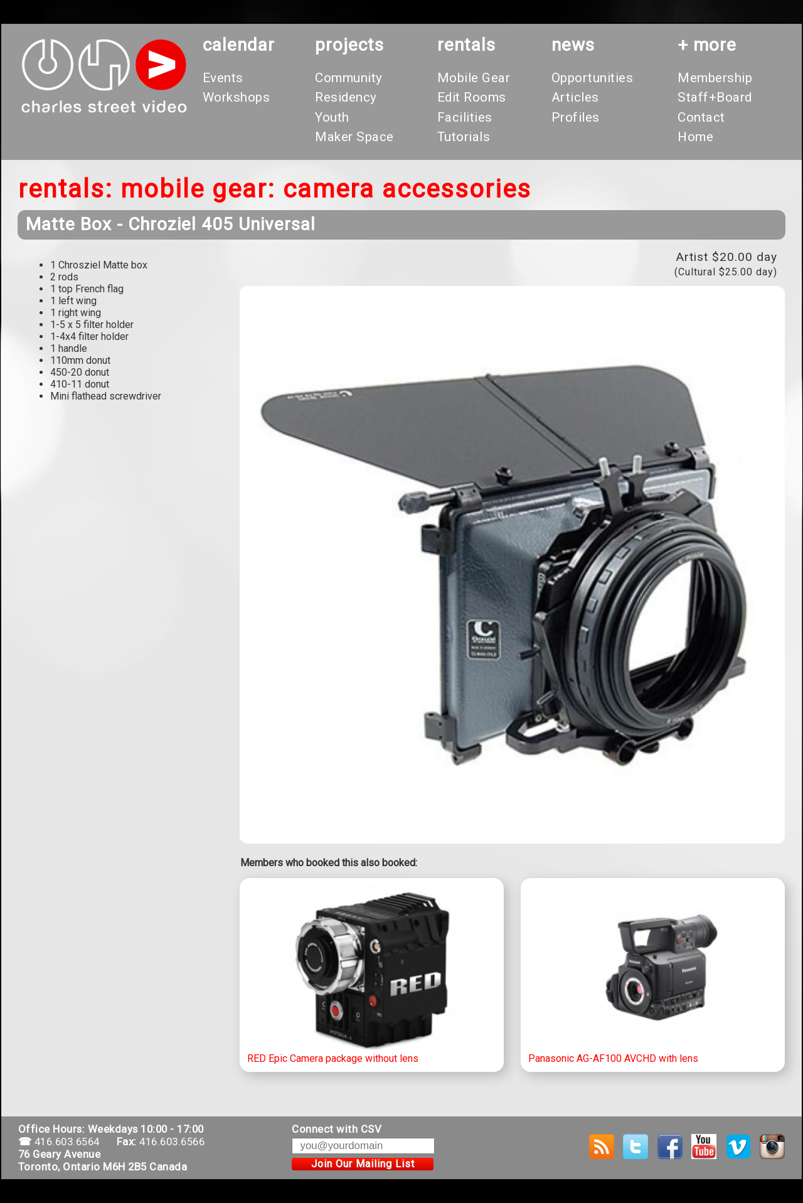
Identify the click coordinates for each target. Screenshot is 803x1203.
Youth (332, 117)
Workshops (236, 97)
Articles (575, 97)
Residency (346, 97)
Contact (701, 117)
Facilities (464, 117)
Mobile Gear (474, 77)
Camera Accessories (407, 189)
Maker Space (354, 136)
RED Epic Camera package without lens (372, 975)
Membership (715, 77)
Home (695, 136)
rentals (466, 44)
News (573, 44)
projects (349, 44)
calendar (239, 44)
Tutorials (464, 136)
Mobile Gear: (197, 189)
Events (223, 77)
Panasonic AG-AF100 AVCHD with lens (653, 975)
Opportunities (592, 77)
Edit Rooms (471, 97)
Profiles (575, 117)
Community (349, 77)
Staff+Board (715, 97)
